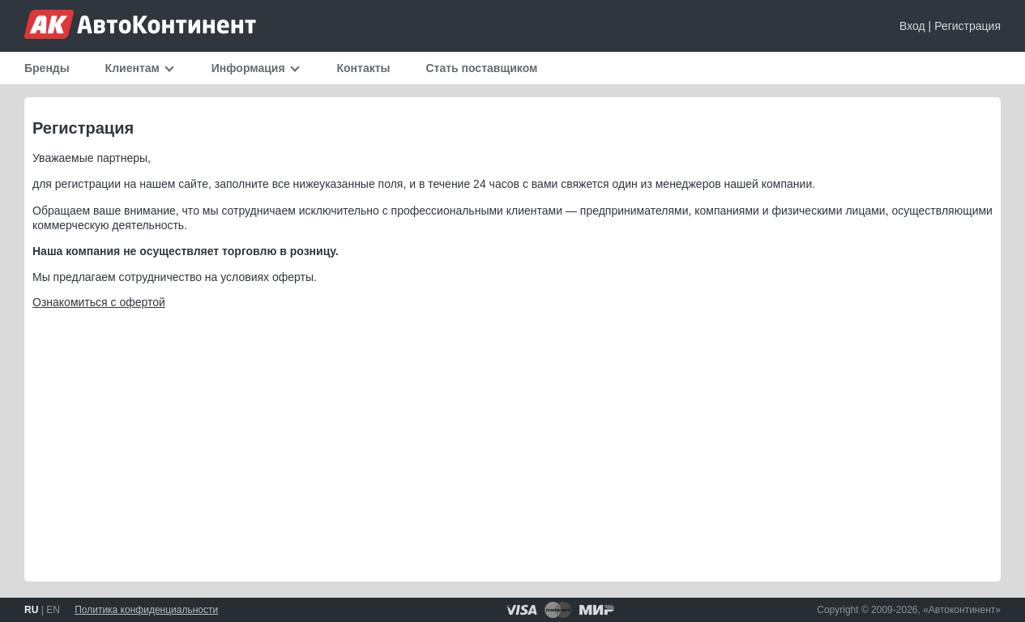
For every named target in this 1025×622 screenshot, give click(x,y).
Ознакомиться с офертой (98, 302)
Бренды (47, 68)
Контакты (364, 68)
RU (31, 610)
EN (53, 610)
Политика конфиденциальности (146, 610)
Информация (248, 68)
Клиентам (132, 68)
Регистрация (967, 25)
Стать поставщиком (481, 68)
